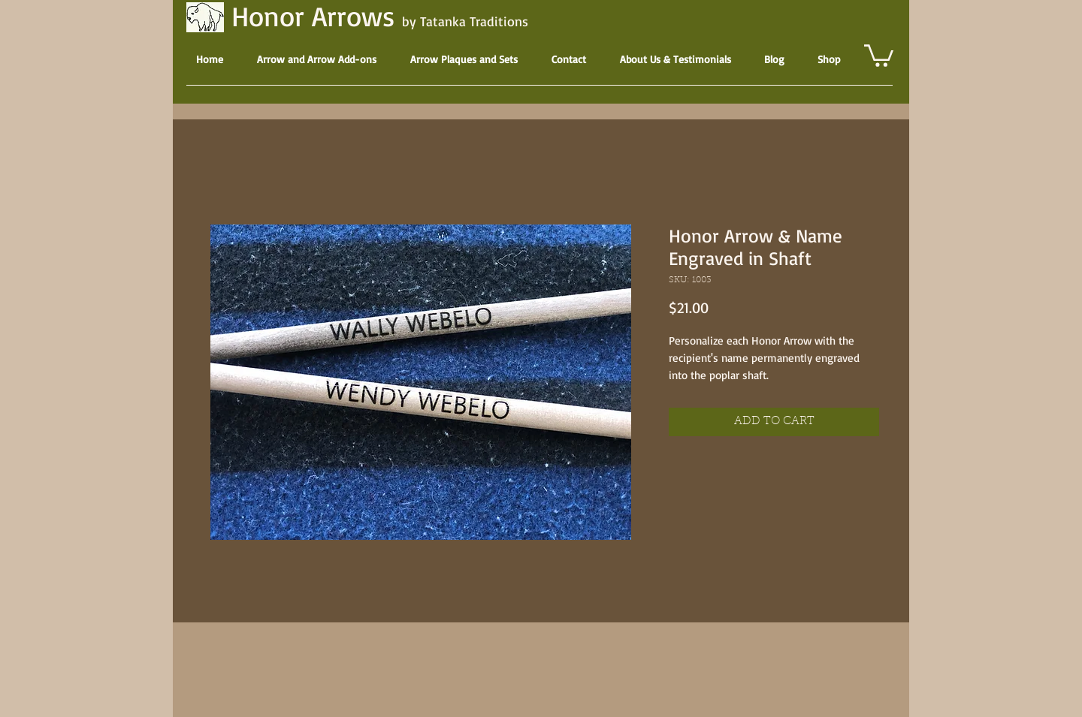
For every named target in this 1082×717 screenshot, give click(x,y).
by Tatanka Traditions (465, 21)
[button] (878, 54)
